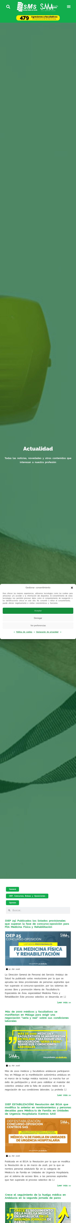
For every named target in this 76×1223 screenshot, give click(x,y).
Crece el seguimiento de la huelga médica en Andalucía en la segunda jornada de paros (35, 1196)
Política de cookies (24, 632)
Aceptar (38, 610)
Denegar (38, 618)
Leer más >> (64, 1002)
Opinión (12, 902)
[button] (72, 587)
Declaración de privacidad (47, 632)
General (12, 889)
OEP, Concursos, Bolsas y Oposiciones (27, 896)
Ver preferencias (38, 625)
